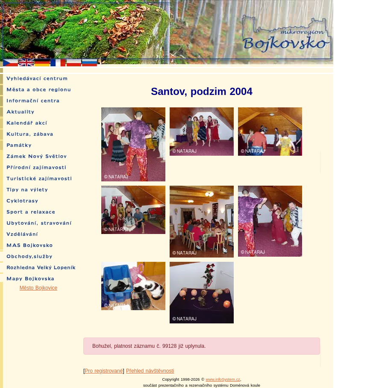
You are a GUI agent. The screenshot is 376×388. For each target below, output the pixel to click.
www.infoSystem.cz (223, 379)
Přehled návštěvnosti (150, 371)
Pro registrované (104, 371)
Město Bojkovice (38, 288)
